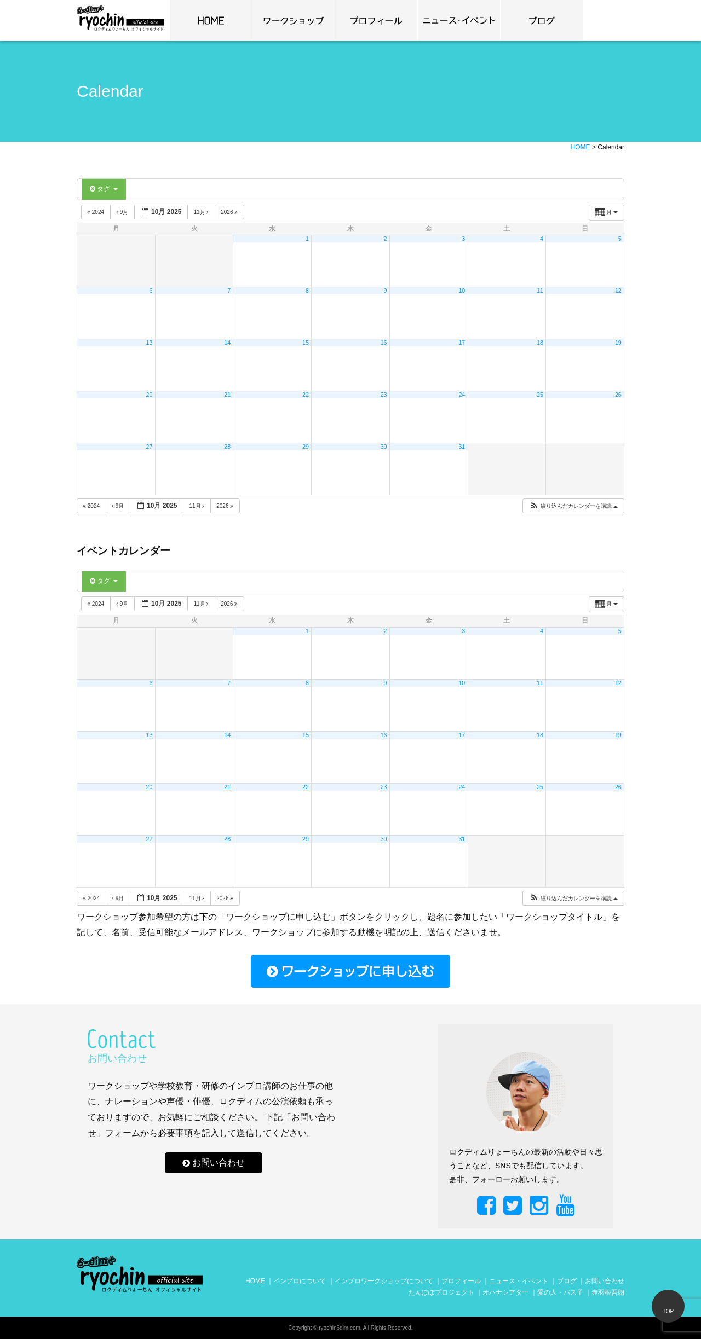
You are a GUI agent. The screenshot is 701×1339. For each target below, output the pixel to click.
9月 (123, 212)
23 (384, 394)
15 (305, 342)
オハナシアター (505, 1292)
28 (227, 446)
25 (540, 394)
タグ (104, 189)
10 (461, 290)
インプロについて (299, 1281)
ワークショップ (293, 20)
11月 (201, 212)
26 (618, 394)
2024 (96, 212)
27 (149, 446)
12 (618, 290)
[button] (573, 506)
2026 (230, 212)
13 (149, 342)
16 (384, 342)
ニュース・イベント (518, 1281)
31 (461, 446)
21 (227, 394)
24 (461, 394)
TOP (668, 1311)
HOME (255, 1281)
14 (227, 342)
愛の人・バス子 (560, 1292)
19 (618, 342)
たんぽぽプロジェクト (441, 1292)
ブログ (542, 20)
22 (305, 394)
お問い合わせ (218, 1163)
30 (384, 446)
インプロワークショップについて (384, 1281)
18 (540, 342)
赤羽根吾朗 (607, 1292)
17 (461, 342)
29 (305, 446)
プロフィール (376, 20)
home (211, 20)
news (459, 20)
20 (149, 394)
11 (540, 290)
